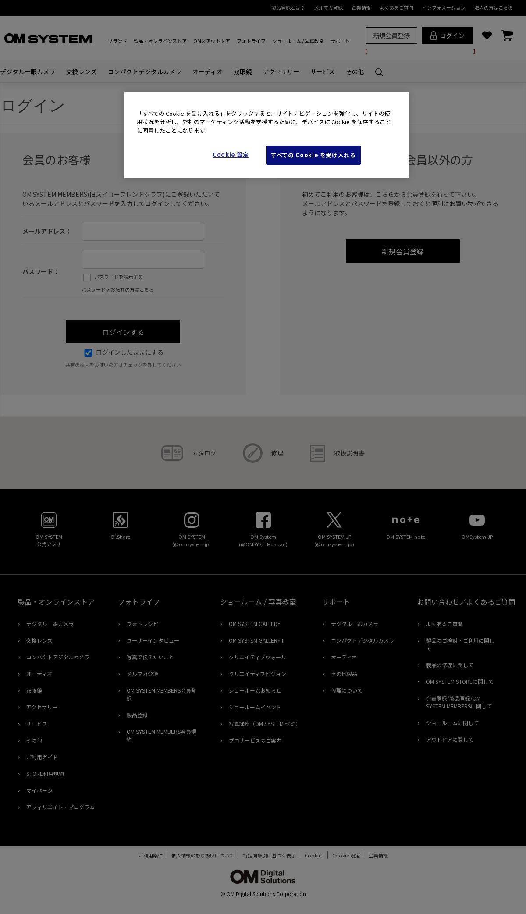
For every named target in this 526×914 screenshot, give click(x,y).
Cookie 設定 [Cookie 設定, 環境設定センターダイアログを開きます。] (231, 154)
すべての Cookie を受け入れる (313, 155)
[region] (266, 135)
